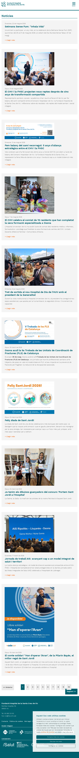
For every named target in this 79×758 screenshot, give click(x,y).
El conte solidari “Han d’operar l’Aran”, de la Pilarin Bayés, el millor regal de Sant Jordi (39, 657)
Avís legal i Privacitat (31, 721)
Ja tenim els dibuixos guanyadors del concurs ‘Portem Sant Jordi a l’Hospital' (39, 493)
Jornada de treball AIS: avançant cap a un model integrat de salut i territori (39, 560)
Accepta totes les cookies (55, 737)
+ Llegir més (10, 40)
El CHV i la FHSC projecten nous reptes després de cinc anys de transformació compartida (37, 93)
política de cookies (47, 732)
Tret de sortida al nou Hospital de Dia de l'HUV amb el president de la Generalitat (35, 294)
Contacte (5, 721)
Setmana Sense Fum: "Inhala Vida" (24, 26)
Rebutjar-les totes (56, 741)
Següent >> (71, 691)
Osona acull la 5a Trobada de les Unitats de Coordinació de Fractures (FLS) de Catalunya (39, 352)
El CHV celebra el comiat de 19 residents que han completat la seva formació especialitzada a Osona (39, 222)
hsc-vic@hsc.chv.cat (9, 716)
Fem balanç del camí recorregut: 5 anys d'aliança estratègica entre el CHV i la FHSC (33, 147)
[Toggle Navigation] (74, 2)
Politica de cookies (16, 721)
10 (69, 687)
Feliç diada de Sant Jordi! (19, 420)
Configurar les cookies (56, 746)
